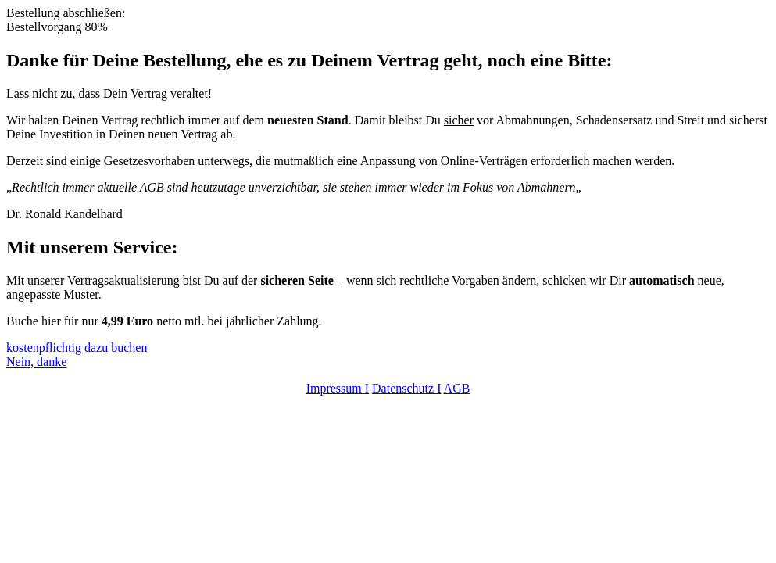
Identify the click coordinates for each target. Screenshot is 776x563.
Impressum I (337, 388)
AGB (457, 388)
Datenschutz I (406, 388)
